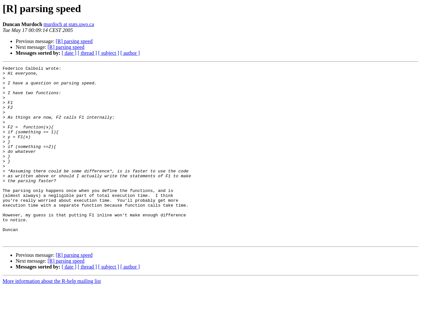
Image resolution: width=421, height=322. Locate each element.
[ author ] (130, 53)
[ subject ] (108, 53)
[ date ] (69, 53)
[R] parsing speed (74, 41)
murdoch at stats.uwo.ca (68, 24)
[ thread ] (87, 53)
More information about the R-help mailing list (52, 316)
